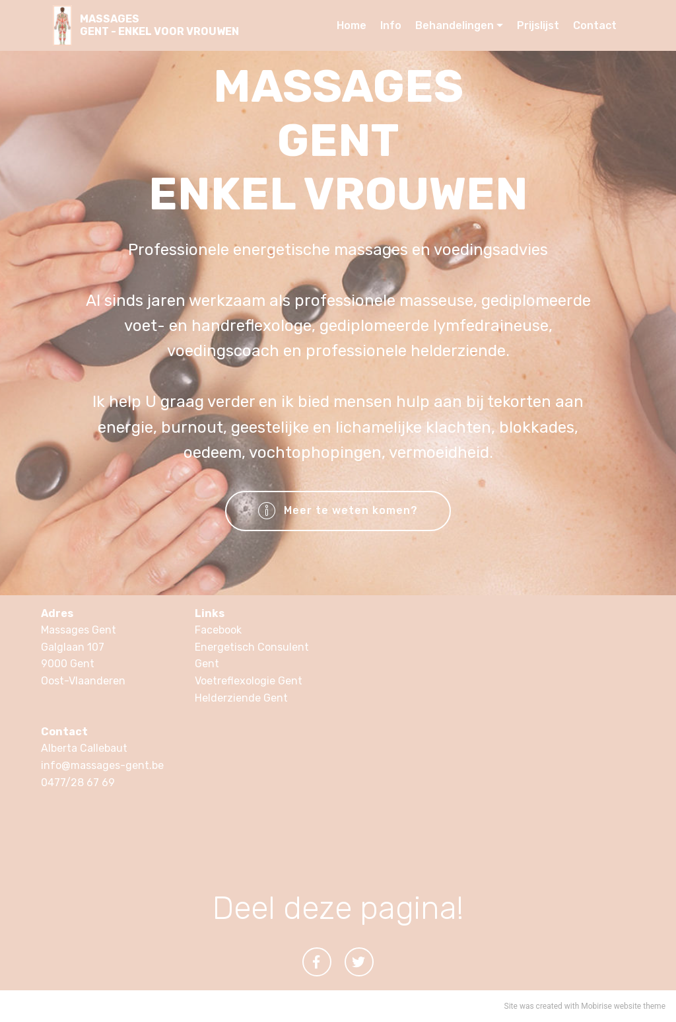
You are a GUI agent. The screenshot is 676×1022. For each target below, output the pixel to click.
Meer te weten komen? (338, 511)
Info (390, 25)
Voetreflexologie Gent (248, 681)
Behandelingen (454, 25)
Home (351, 25)
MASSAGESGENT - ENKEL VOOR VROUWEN (159, 25)
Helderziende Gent (241, 698)
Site (511, 1006)
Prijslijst (538, 25)
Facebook (218, 630)
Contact (595, 25)
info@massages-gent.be (102, 765)
